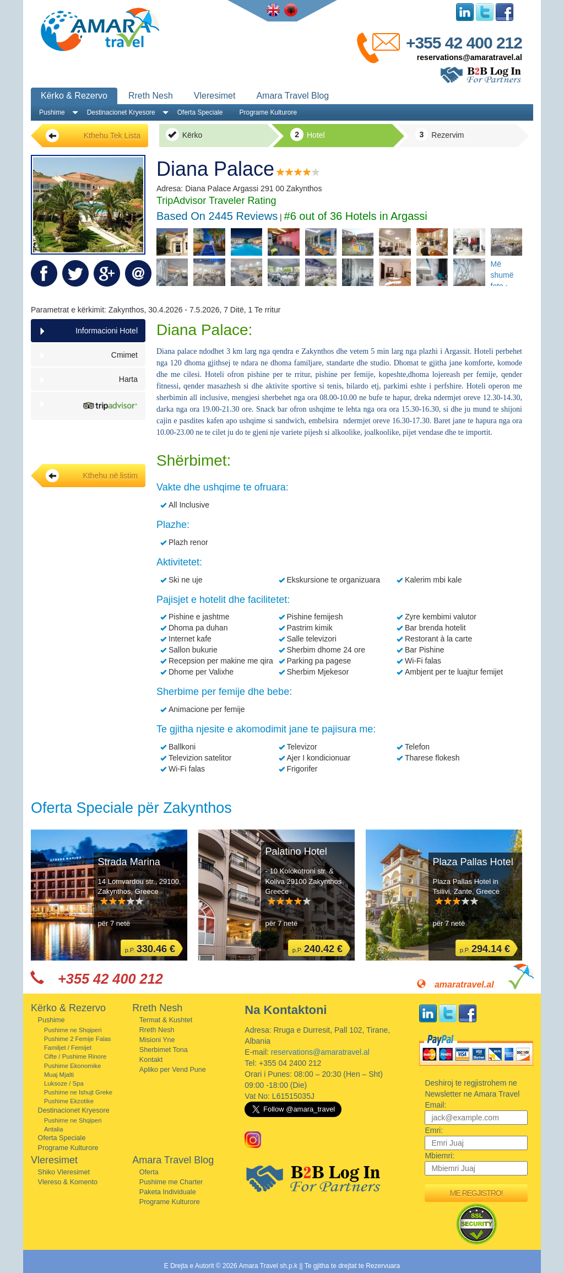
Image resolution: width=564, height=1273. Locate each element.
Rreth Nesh (150, 95)
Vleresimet (215, 95)
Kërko (184, 134)
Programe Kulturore (268, 112)
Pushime (52, 112)
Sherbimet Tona (163, 1050)
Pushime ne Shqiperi (73, 1030)
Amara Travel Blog (292, 95)
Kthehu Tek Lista (93, 135)
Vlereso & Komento (68, 1182)
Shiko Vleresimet (64, 1172)
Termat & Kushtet (166, 1020)
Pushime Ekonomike (72, 1065)
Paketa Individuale (167, 1192)
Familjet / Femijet (67, 1047)
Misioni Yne (157, 1040)
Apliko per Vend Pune (172, 1070)
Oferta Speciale (200, 112)
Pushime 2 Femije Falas (77, 1038)
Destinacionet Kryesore (121, 112)
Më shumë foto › (502, 273)
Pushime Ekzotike (69, 1101)
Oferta (149, 1172)
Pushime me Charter (171, 1182)
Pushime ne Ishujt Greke (78, 1092)
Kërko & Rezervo (74, 95)
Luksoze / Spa (64, 1083)
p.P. (150, 948)
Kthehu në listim (92, 475)
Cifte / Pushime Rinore (75, 1056)
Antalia (53, 1129)
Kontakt (151, 1060)
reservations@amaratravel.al (469, 57)
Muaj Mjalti (59, 1074)
